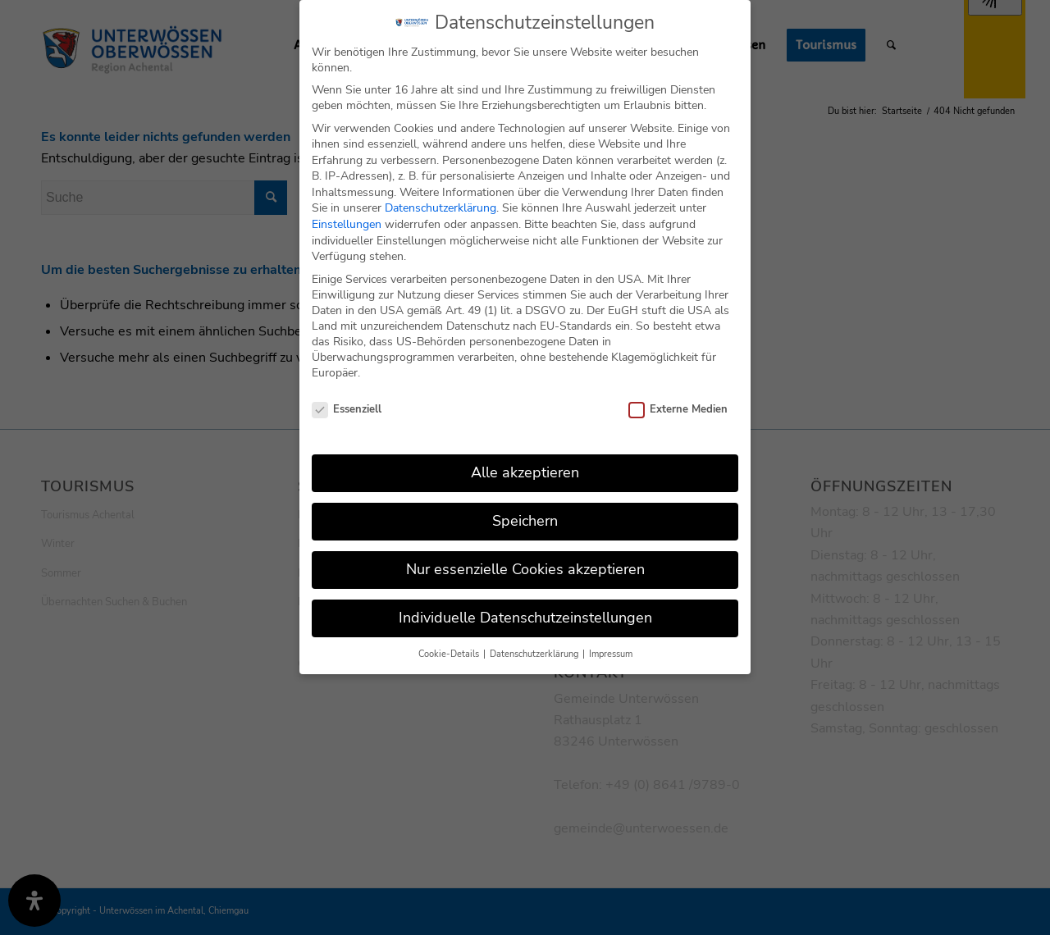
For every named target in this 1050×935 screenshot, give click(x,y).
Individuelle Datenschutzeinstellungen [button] (525, 613)
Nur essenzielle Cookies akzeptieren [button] (525, 565)
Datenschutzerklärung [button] (535, 650)
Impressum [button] (610, 650)
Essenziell (346, 406)
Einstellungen (346, 220)
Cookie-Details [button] (450, 650)
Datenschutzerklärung (440, 204)
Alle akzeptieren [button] (525, 468)
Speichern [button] (525, 517)
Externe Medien (678, 406)
